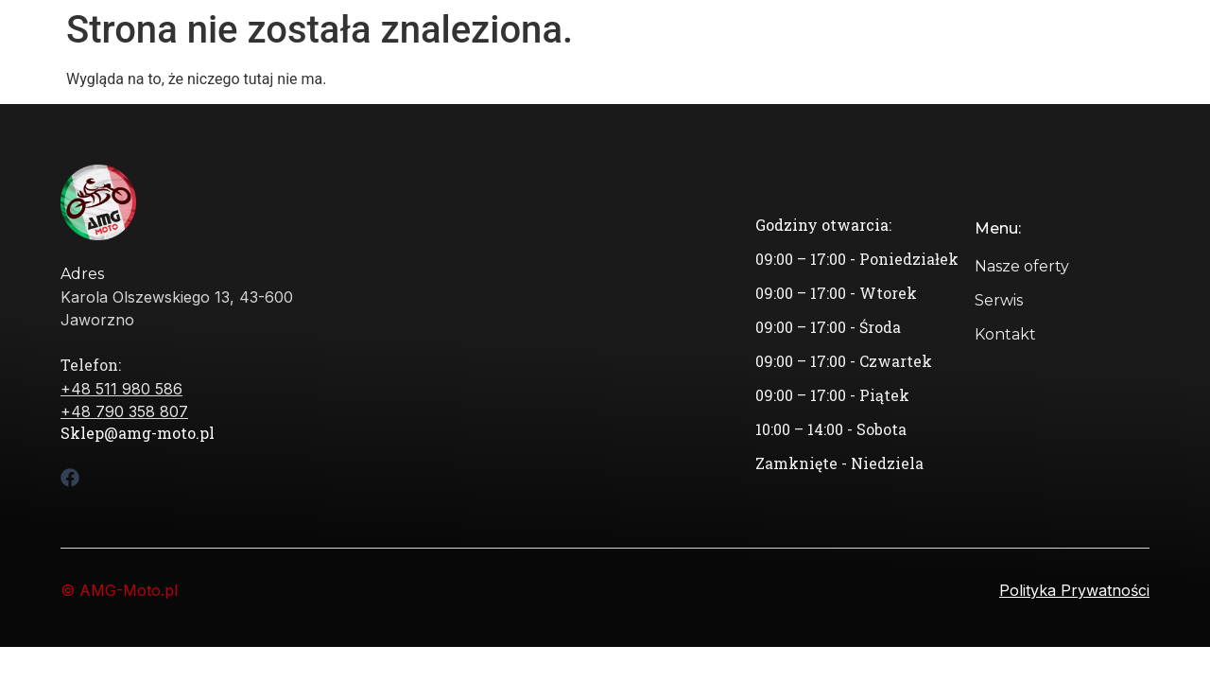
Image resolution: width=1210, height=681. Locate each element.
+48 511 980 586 (121, 388)
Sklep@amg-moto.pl (137, 433)
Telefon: (90, 365)
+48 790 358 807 (124, 411)
